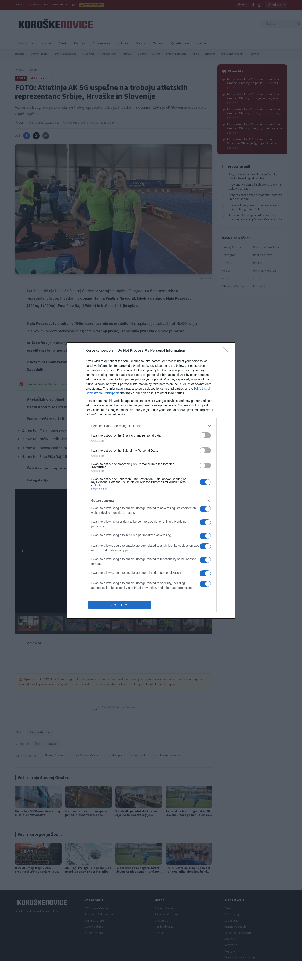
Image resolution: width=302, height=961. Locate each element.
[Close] (226, 351)
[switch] (205, 435)
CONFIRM (119, 605)
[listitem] (151, 425)
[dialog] (151, 480)
